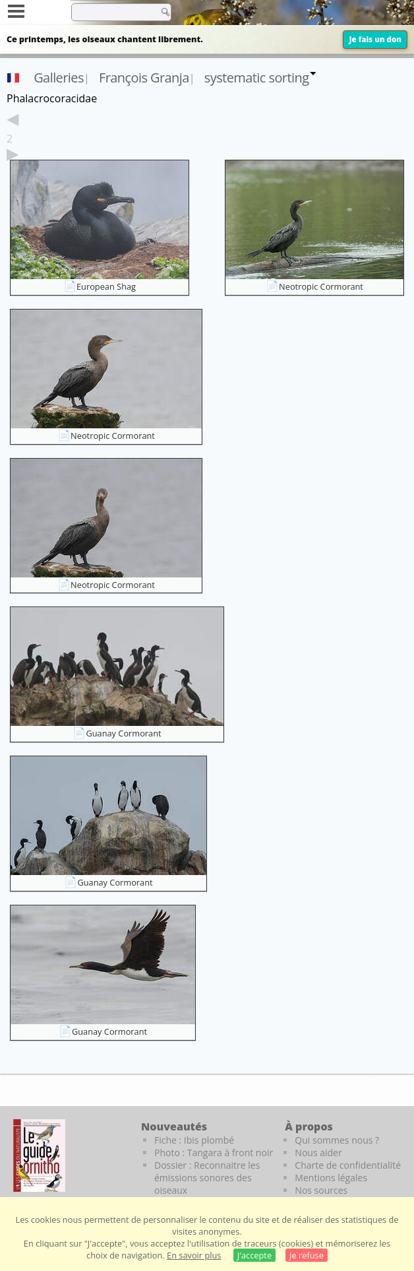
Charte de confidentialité (348, 1165)
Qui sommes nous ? (337, 1140)
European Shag (106, 286)
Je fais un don (375, 39)
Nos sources (321, 1190)
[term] (111, 11)
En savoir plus (194, 1255)
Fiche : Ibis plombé (194, 1140)
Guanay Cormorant (123, 733)
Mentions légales (331, 1177)
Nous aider (318, 1152)
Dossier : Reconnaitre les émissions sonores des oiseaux (207, 1177)
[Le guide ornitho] (39, 1155)
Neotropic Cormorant (321, 286)
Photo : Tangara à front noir (213, 1152)
